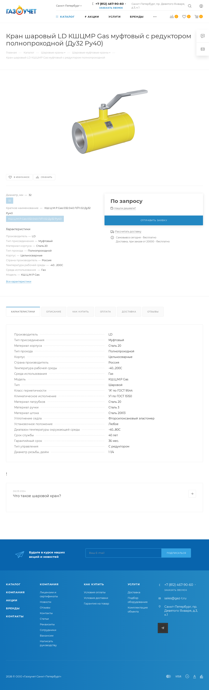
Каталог (13, 584)
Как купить (80, 311)
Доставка (129, 311)
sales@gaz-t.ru (175, 598)
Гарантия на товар (96, 603)
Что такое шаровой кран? (37, 496)
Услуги (134, 584)
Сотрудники (48, 630)
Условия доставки (96, 597)
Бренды (13, 608)
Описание (53, 311)
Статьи (44, 618)
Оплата (105, 311)
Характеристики (23, 311)
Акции (11, 600)
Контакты (14, 616)
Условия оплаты (95, 592)
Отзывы (153, 311)
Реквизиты (47, 624)
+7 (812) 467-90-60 (109, 4)
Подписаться (176, 553)
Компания (15, 592)
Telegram (163, 628)
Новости (45, 601)
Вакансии (46, 635)
